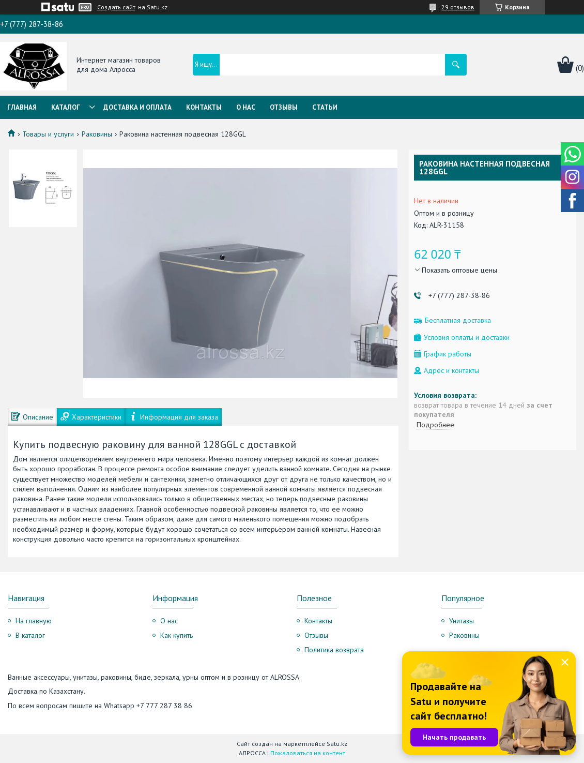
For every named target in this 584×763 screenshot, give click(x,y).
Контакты (204, 107)
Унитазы (461, 620)
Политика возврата (334, 649)
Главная (22, 107)
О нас (245, 107)
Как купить (176, 635)
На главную (34, 620)
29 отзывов (457, 7)
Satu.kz (337, 743)
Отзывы (284, 107)
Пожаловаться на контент (307, 753)
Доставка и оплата (137, 107)
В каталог (30, 635)
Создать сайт (116, 7)
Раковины (97, 134)
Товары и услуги (48, 134)
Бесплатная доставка (458, 320)
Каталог (65, 107)
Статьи (324, 107)
